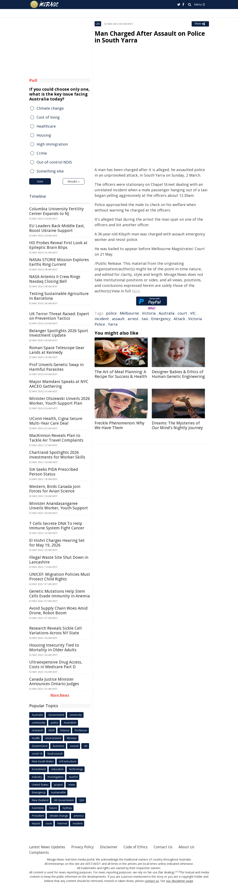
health (36, 738)
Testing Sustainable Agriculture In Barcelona (59, 296)
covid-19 (37, 753)
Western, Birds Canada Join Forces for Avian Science (54, 489)
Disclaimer (112, 846)
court (182, 313)
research (37, 730)
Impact (36, 823)
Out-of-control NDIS (54, 162)
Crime (42, 153)
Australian (70, 722)
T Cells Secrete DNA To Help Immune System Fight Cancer (56, 526)
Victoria (149, 313)
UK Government (64, 800)
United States (40, 784)
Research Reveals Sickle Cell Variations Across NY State (55, 631)
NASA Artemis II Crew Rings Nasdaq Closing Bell (54, 279)
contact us (152, 881)
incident (102, 318)
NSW (52, 730)
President (38, 815)
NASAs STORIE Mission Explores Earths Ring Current (59, 262)
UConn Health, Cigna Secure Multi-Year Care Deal (55, 421)
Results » (73, 181)
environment (53, 738)
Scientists (38, 808)
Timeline (37, 196)
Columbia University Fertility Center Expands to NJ (56, 211)
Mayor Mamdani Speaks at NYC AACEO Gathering (58, 384)
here (136, 290)
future (53, 808)
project (58, 784)
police (111, 313)
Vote (40, 181)
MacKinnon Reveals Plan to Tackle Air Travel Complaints (56, 438)
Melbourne (129, 313)
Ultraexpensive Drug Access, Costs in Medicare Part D (55, 664)
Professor (81, 730)
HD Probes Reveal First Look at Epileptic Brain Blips (58, 245)
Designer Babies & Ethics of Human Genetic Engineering (178, 374)
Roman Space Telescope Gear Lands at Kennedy (56, 350)
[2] (179, 872)
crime (71, 784)
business (58, 746)
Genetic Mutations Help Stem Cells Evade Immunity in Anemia (59, 594)
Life (98, 24)
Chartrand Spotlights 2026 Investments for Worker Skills (57, 455)
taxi (145, 318)
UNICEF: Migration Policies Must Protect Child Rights (59, 577)
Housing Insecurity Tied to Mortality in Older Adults (54, 647)
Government (56, 715)
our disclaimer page (179, 881)
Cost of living (48, 117)
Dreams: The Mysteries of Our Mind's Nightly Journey (177, 425)
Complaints (39, 852)
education (57, 769)
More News (59, 695)
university (76, 715)
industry (37, 777)
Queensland (39, 746)
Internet (62, 823)
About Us (193, 846)
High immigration (52, 144)
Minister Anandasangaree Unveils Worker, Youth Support (58, 506)
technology (76, 769)
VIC (193, 313)
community (38, 722)
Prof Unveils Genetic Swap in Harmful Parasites (56, 367)
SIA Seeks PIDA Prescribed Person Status (53, 472)
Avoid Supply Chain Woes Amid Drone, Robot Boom (58, 611)
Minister (72, 738)
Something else (50, 171)
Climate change (50, 108)
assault (118, 318)
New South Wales (43, 761)
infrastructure (67, 761)
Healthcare (46, 126)
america (79, 815)
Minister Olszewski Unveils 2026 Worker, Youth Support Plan (59, 401)
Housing (44, 135)
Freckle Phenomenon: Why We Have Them (119, 425)
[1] (176, 872)
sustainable (58, 792)
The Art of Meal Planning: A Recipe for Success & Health (121, 374)
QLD (81, 800)
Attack (179, 318)
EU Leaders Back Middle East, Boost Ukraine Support (57, 228)
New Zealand (40, 800)
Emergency (161, 318)
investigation (56, 777)
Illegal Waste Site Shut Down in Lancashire (58, 560)
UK (85, 746)
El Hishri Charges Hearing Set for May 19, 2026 (57, 543)
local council (55, 753)
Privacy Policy (85, 846)
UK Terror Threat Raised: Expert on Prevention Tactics (59, 316)
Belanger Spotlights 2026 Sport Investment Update (58, 333)
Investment (39, 769)
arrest (133, 318)
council (74, 746)
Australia (166, 313)
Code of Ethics (140, 846)
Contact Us (169, 846)
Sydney (67, 808)
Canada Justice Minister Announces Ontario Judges (54, 682)
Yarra (112, 324)
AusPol (73, 777)
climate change (58, 815)
